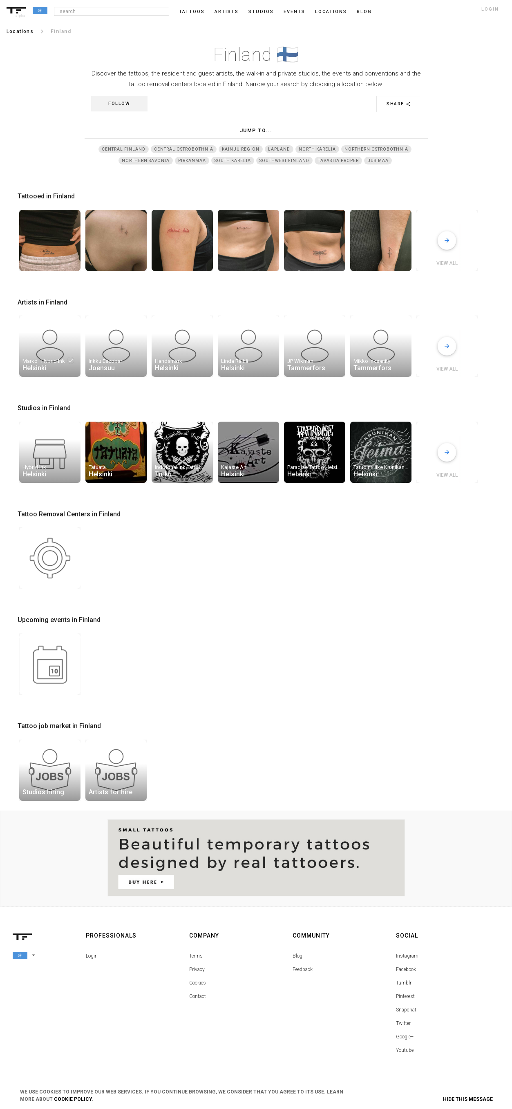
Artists (227, 11)
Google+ (405, 1037)
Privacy (197, 969)
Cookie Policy (73, 1099)
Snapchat (406, 1010)
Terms (196, 956)
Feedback (303, 969)
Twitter (403, 1023)
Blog (297, 956)
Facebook (406, 969)
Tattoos (192, 11)
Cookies (197, 983)
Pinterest (405, 996)
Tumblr (403, 983)
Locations (331, 11)
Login (92, 956)
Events (294, 11)
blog (364, 11)
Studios (261, 11)
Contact (197, 996)
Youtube (405, 1050)
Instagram (407, 956)
